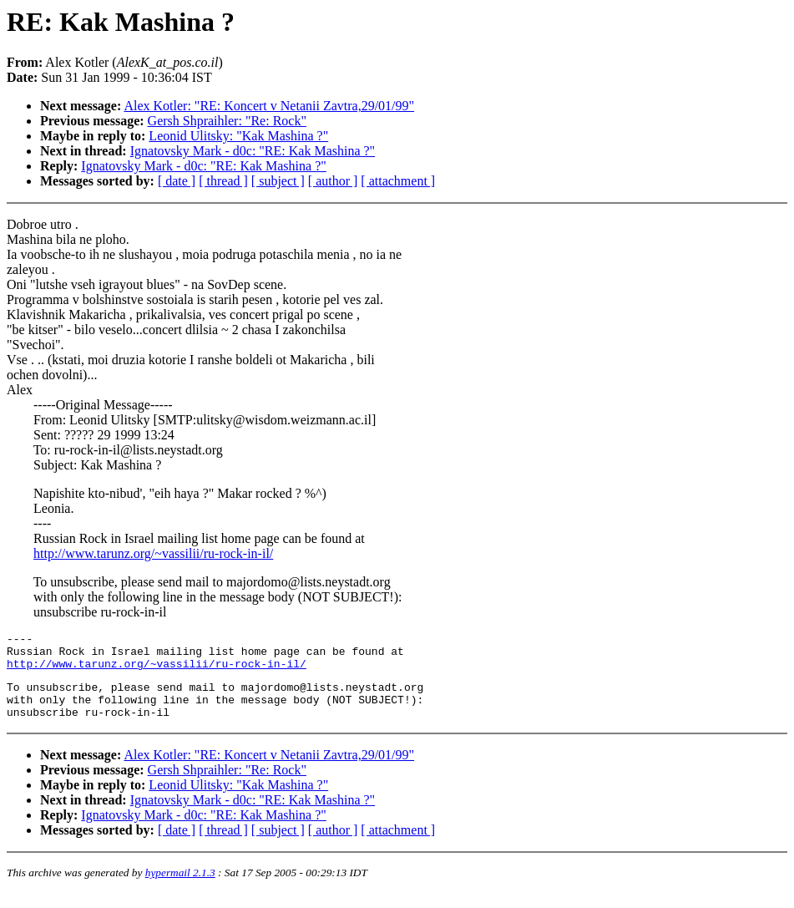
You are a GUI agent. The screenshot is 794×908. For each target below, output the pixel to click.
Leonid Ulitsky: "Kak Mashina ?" (238, 136)
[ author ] (333, 181)
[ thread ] (223, 181)
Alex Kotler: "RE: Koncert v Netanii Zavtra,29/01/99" (269, 106)
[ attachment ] (398, 181)
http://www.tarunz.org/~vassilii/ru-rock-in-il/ (153, 553)
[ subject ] (278, 181)
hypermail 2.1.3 (180, 887)
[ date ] (176, 181)
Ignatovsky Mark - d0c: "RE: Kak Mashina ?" (252, 151)
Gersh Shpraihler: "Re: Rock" (227, 121)
